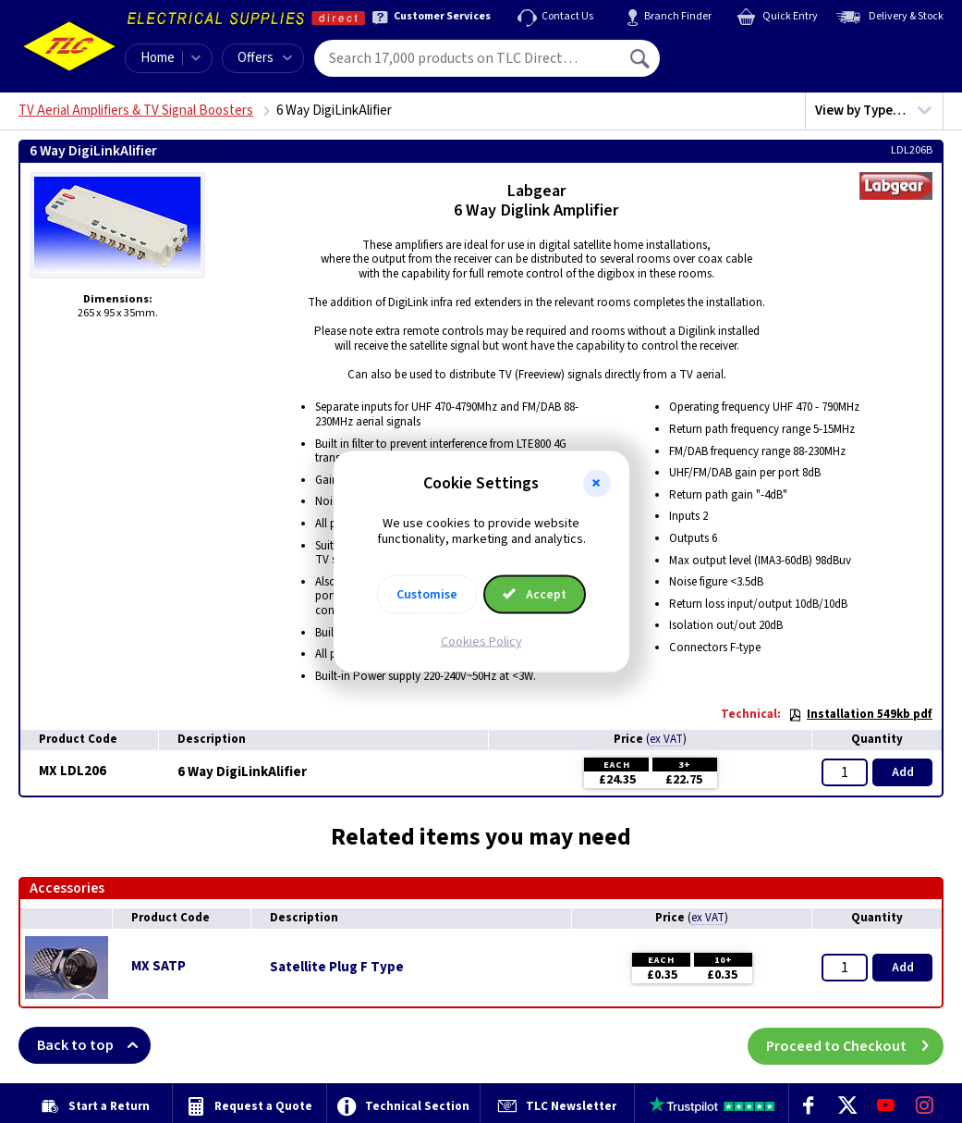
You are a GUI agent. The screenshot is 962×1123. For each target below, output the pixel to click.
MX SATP (158, 966)
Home (157, 58)
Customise (426, 594)
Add (903, 772)
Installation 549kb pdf (860, 714)
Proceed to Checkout (855, 1045)
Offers (264, 58)
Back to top (94, 1045)
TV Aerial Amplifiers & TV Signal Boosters (135, 110)
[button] (597, 484)
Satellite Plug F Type (337, 967)
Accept (535, 594)
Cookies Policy (481, 641)
